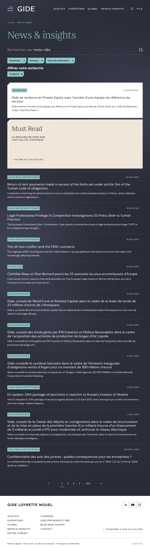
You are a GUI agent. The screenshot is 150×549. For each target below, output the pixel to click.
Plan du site (28, 543)
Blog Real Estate (52, 525)
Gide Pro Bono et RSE (55, 520)
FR (139, 9)
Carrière (47, 516)
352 (88, 483)
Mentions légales (14, 543)
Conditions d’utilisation (45, 543)
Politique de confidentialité (67, 543)
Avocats (59, 9)
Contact (46, 529)
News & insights (112, 9)
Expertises (76, 9)
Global (93, 9)
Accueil (10, 22)
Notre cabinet (17, 533)
